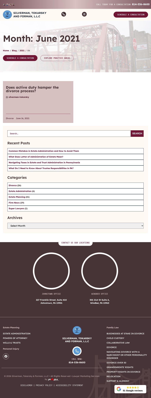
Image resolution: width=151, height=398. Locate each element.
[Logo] (24, 14)
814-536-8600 (141, 4)
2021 (22, 50)
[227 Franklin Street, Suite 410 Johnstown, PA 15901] (51, 272)
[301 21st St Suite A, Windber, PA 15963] (100, 272)
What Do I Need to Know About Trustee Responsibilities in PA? (41, 168)
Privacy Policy (44, 385)
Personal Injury (11, 348)
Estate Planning (17, 197)
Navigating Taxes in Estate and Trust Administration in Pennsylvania (44, 162)
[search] (69, 133)
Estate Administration (20, 191)
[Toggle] (84, 14)
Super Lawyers (17, 208)
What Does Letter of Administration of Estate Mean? (36, 156)
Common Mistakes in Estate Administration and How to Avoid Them (44, 151)
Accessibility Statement (69, 385)
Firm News (14, 202)
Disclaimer (26, 385)
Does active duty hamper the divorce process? (32, 89)
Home (6, 50)
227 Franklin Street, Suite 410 (51, 302)
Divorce (10, 118)
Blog (14, 50)
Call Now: (77, 359)
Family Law (113, 327)
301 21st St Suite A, (99, 302)
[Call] (63, 14)
